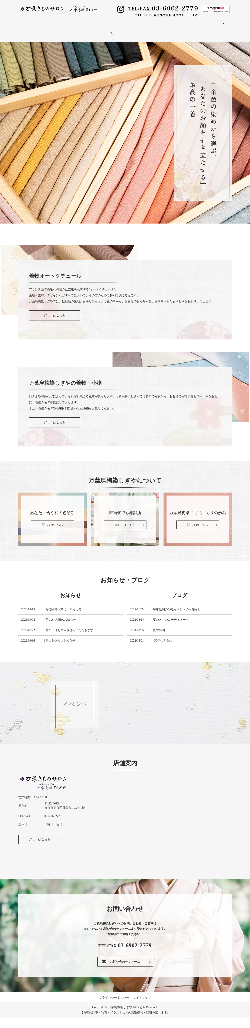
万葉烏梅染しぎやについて (206, 20)
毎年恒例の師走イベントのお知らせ (177, 619)
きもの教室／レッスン (167, 20)
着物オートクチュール (69, 20)
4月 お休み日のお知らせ (60, 629)
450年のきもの (162, 650)
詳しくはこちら (39, 849)
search (111, 27)
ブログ (43, 27)
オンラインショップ (91, 27)
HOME (25, 20)
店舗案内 (42, 20)
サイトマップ (142, 1007)
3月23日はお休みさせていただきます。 (70, 640)
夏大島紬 (159, 640)
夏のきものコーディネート (171, 629)
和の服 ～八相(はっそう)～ (128, 20)
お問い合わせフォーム (125, 971)
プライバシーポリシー (114, 1007)
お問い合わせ (63, 27)
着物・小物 (97, 20)
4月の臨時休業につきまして (62, 619)
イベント (27, 27)
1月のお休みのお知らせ (59, 650)
